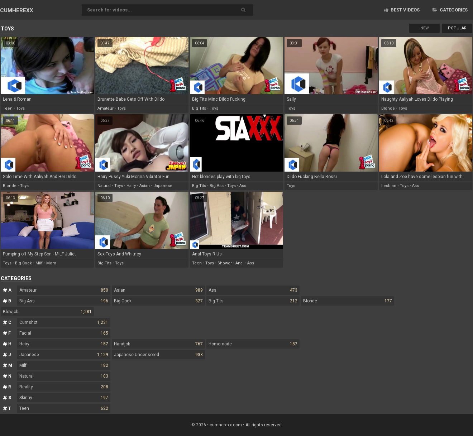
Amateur (63, 290)
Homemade (253, 343)
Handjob (158, 343)
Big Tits (253, 300)
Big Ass (63, 300)
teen (8, 108)
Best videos (402, 10)
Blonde (347, 300)
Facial (63, 333)
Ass (253, 290)
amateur (105, 108)
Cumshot (63, 322)
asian (144, 185)
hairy (131, 185)
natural (104, 185)
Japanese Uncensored (158, 354)
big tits (199, 108)
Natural (63, 376)
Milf (63, 365)
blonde (388, 108)
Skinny (63, 397)
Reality (63, 386)
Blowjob (47, 311)
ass (242, 185)
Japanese (63, 354)
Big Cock (158, 300)
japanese (162, 185)
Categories (450, 10)
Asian (158, 290)
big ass (217, 185)
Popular (457, 28)
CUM (16, 10)
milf (39, 263)
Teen (63, 408)
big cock (23, 263)
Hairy (63, 343)
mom (51, 263)
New (424, 28)
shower (225, 263)
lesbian (388, 185)
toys (20, 108)
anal (239, 263)
